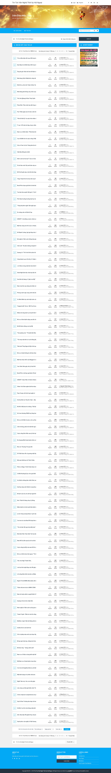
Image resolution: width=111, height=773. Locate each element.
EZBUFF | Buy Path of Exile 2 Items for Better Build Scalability (34, 380)
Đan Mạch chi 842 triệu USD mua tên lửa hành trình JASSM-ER (34, 65)
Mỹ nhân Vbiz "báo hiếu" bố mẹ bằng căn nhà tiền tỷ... (32, 534)
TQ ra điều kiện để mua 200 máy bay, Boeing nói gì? (31, 58)
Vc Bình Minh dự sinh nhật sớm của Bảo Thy (29, 299)
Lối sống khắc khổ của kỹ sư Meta (26, 574)
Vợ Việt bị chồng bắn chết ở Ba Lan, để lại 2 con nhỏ (31, 480)
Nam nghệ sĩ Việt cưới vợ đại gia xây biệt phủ (29, 607)
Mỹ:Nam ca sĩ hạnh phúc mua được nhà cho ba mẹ (31, 661)
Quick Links (17, 30)
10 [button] (66, 51)
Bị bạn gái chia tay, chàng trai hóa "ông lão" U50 (30, 641)
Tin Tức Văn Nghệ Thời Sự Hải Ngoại (27, 3)
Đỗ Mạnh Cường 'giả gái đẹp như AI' (27, 232)
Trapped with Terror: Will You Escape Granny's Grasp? (32, 306)
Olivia (62, 218)
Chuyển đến (70, 742)
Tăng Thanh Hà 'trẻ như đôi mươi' (26, 179)
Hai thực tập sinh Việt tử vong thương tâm (28, 487)
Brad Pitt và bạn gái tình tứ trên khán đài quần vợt (30, 185)
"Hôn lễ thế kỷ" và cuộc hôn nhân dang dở (28, 118)
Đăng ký (89, 39)
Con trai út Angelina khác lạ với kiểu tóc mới (29, 668)
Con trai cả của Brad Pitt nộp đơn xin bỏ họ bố (29, 520)
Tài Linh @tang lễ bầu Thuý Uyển (26, 98)
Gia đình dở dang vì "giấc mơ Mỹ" (26, 279)
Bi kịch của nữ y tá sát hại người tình (27, 493)
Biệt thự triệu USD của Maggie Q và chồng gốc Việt (31, 359)
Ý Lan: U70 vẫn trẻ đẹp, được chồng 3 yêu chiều (30, 125)
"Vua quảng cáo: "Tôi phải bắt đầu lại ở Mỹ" (29, 333)
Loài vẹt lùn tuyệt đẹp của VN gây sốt (27, 567)
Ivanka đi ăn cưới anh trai (24, 627)
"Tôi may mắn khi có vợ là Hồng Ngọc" (27, 339)
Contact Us (82, 756)
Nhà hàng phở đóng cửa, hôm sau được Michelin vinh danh (33, 91)
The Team (81, 758)
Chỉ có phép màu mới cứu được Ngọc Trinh (29, 634)
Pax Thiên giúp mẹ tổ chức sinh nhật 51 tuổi (29, 112)
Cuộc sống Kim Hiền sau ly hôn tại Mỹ (27, 433)
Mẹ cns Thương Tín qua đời (24, 447)
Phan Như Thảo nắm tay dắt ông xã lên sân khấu (30, 105)
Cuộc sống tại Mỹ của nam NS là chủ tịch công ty (30, 547)
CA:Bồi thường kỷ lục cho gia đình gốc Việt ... (29, 473)
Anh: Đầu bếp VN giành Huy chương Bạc (28, 715)
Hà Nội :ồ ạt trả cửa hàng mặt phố (26, 708)
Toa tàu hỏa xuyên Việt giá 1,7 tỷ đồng (27, 192)
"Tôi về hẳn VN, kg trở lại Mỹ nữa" (26, 527)
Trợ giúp (28, 30)
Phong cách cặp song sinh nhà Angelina (28, 292)
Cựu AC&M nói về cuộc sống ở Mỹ (26, 138)
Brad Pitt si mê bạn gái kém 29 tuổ (26, 373)
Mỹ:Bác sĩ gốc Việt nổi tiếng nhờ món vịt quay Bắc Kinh (32, 621)
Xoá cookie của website (85, 763)
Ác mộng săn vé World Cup (24, 212)
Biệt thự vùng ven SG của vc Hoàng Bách (28, 225)
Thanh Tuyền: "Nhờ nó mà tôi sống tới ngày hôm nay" (31, 614)
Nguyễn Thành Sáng (65, 386)
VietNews (63, 211)
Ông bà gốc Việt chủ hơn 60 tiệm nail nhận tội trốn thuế (32, 71)
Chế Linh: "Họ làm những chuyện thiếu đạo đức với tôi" (32, 246)
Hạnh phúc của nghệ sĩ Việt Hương (26, 721)
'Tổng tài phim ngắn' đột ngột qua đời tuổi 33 (29, 205)
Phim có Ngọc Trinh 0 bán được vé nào (28, 467)
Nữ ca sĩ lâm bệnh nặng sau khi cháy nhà (28, 319)
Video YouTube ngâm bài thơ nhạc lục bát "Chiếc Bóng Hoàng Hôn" (35, 386)
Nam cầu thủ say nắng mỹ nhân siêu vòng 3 (29, 286)
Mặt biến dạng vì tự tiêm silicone (26, 674)
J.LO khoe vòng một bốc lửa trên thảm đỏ (28, 266)
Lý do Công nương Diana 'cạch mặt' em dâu (29, 514)
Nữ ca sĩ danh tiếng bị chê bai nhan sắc (28, 353)
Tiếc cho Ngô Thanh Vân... (24, 560)
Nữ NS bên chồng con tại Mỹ (25, 326)
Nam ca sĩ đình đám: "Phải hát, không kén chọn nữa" (31, 132)
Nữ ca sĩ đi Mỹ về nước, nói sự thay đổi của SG (30, 420)
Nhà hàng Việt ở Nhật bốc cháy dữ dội (27, 78)
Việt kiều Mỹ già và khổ (23, 152)
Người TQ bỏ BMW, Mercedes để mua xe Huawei (30, 581)
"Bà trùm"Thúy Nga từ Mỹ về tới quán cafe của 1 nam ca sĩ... (33, 346)
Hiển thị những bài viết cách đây (31, 729)
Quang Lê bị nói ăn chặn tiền (25, 601)
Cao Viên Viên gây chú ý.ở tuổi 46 (26, 366)
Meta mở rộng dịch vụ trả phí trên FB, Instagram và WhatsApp (34, 313)
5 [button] (62, 51)
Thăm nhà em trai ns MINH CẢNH (26, 587)
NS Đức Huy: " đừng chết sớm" (25, 648)
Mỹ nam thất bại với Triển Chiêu (25, 460)
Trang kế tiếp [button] (71, 51)
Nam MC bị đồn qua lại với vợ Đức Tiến (27, 540)
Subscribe (66, 761)
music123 (63, 57)
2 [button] (57, 51)
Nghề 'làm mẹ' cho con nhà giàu (26, 681)
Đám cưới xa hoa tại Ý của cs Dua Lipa (27, 158)
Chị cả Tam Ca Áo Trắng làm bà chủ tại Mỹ (29, 145)
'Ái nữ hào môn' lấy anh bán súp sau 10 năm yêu (30, 165)
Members (81, 761)
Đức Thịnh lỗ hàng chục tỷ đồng (26, 500)
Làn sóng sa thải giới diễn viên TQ (26, 688)
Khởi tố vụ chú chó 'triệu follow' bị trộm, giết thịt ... (31, 85)
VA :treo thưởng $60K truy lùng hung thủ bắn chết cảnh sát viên (34, 413)
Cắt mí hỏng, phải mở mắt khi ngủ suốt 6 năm (29, 426)
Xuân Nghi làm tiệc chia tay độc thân (27, 272)
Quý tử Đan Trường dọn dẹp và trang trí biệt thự (30, 701)
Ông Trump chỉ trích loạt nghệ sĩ (26, 393)
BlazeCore (63, 694)
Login (73, 2)
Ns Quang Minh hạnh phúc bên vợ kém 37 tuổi (29, 440)
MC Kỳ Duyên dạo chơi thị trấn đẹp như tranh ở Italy (31, 172)
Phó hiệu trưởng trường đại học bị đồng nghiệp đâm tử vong (33, 199)
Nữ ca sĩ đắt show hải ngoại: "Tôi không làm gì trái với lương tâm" (35, 554)
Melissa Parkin (64, 305)
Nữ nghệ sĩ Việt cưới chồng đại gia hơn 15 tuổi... (30, 239)
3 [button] (59, 51)
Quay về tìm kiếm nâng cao (68, 39)
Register (80, 2)
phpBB (69, 771)
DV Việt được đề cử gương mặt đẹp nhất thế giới (30, 453)
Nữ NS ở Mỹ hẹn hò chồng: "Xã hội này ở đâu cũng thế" (32, 406)
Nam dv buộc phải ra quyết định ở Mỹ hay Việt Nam (31, 594)
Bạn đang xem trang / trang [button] (46, 51)
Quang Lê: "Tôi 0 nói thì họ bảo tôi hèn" (28, 252)
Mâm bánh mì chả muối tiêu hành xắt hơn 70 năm (30, 507)
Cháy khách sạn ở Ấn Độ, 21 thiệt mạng (28, 259)
